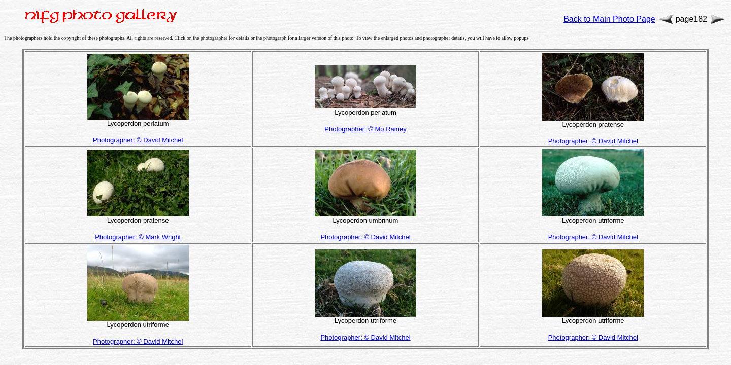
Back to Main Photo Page (609, 19)
